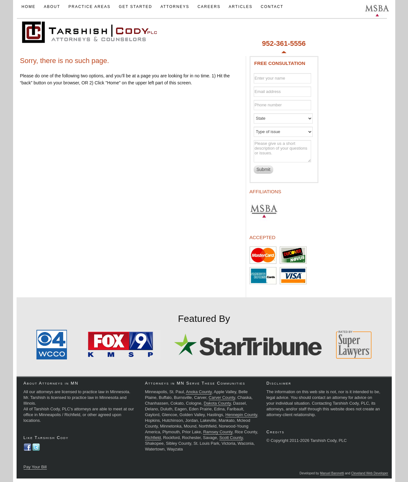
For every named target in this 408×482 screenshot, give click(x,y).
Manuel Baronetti (332, 473)
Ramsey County (217, 431)
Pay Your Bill (35, 466)
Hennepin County (241, 414)
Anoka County (199, 391)
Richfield (153, 437)
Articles (240, 6)
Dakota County (217, 403)
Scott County (231, 437)
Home (28, 6)
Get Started (135, 6)
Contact (272, 6)
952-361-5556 (284, 43)
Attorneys (174, 6)
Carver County (222, 397)
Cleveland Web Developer (369, 473)
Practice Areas (90, 6)
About (52, 6)
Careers (209, 6)
